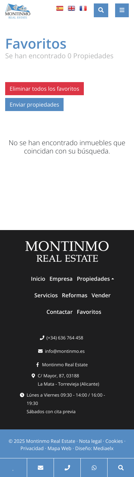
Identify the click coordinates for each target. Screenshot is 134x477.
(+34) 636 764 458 (64, 338)
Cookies (114, 441)
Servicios (46, 295)
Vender (101, 295)
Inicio (38, 278)
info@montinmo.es (65, 351)
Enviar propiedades (34, 104)
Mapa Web (59, 448)
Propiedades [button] (93, 278)
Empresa (60, 278)
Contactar (59, 312)
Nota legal (90, 441)
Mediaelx (103, 448)
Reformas (74, 295)
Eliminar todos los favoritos (44, 88)
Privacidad (32, 448)
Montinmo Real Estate (65, 364)
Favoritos (89, 312)
